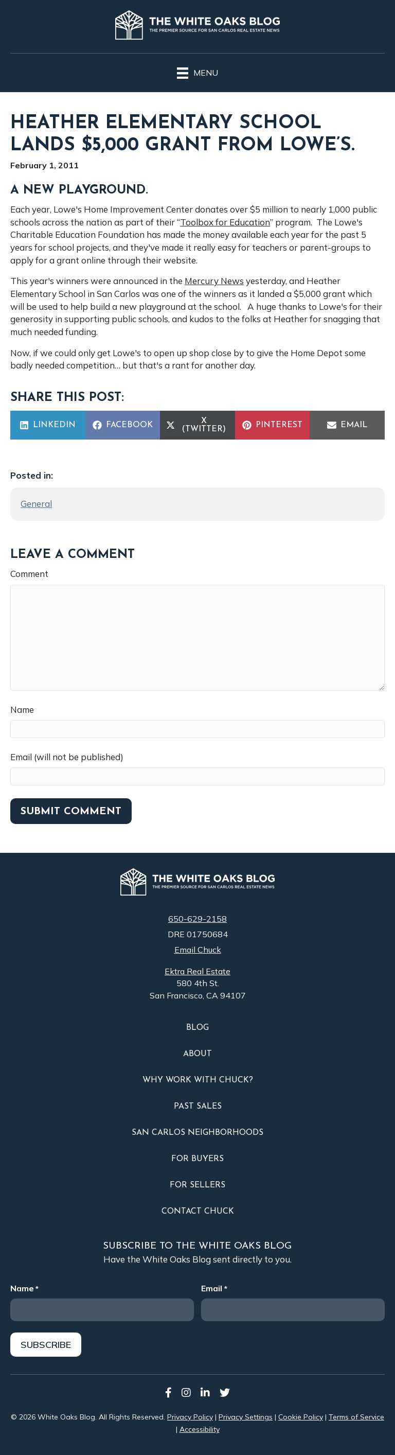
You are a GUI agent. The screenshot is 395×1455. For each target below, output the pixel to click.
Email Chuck (197, 949)
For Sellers (197, 1185)
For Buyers (197, 1159)
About (197, 1054)
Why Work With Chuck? (197, 1080)
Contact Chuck (197, 1211)
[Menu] (197, 71)
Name (22, 709)
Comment (29, 573)
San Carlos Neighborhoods (197, 1133)
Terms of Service (356, 1416)
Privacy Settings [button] (246, 1416)
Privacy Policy (190, 1416)
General (36, 503)
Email (214, 1288)
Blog (197, 1028)
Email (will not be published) (66, 756)
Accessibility (199, 1428)
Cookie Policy (300, 1416)
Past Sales (198, 1106)
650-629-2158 (197, 919)
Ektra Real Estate (197, 971)
